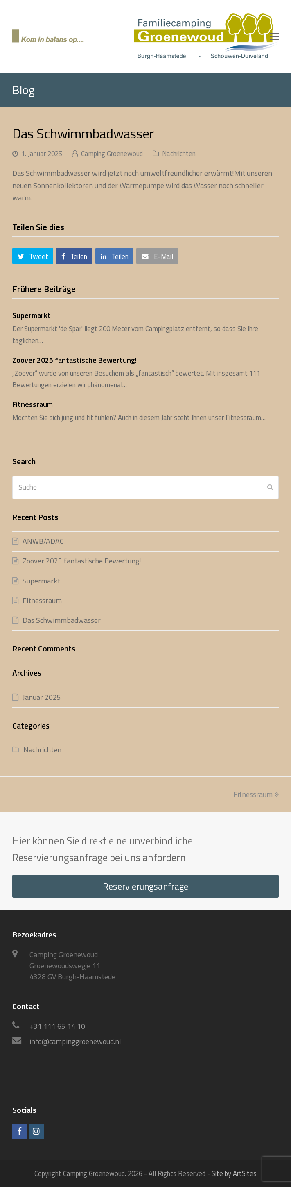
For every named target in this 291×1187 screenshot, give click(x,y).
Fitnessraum (32, 404)
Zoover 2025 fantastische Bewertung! (74, 359)
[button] (274, 36)
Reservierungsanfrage (145, 886)
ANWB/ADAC (43, 541)
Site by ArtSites (234, 1173)
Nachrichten (179, 153)
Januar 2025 (42, 697)
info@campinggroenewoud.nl (75, 1041)
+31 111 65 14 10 (57, 1026)
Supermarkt (31, 315)
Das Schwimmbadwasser (62, 620)
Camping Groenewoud (112, 153)
